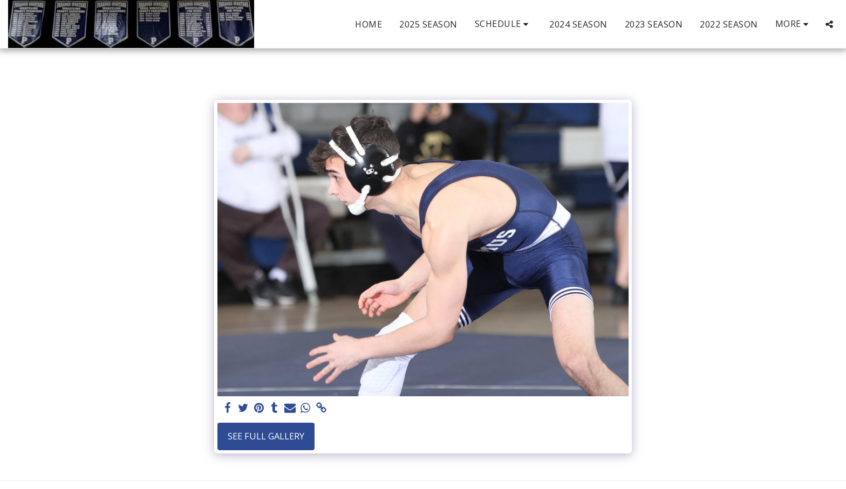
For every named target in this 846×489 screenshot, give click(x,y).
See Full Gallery (266, 436)
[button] (504, 24)
